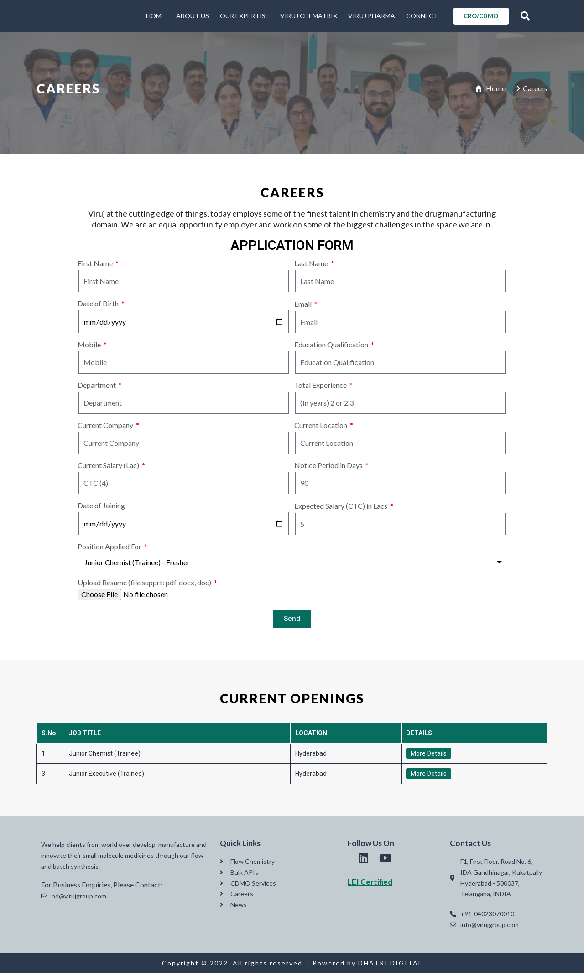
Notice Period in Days (329, 467)
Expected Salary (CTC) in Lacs (341, 508)
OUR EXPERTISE (244, 17)
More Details (429, 755)
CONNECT (422, 17)
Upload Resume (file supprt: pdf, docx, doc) (145, 585)
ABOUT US (192, 17)
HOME (155, 17)
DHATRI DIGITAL (390, 965)
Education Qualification (332, 347)
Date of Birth (99, 305)
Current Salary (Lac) (109, 467)
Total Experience (321, 387)
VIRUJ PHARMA (371, 17)
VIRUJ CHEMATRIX (308, 17)
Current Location (321, 427)
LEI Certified (370, 883)
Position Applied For (110, 549)
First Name (96, 265)
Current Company (106, 427)
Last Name (311, 265)
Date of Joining (101, 507)
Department (97, 387)
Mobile (90, 347)
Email (303, 306)
